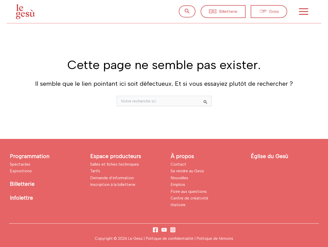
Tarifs (95, 170)
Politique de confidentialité (170, 238)
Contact (178, 164)
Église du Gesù (269, 156)
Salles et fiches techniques (114, 164)
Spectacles (20, 164)
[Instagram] (173, 230)
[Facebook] (155, 230)
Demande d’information (112, 177)
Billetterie (22, 184)
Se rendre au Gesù (187, 170)
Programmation (29, 156)
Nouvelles (179, 177)
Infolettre (21, 198)
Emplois (178, 184)
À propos (182, 156)
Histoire (178, 204)
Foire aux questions (189, 191)
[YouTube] (164, 230)
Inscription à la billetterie (112, 184)
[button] (187, 11)
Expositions (21, 170)
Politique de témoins (215, 238)
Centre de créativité (189, 198)
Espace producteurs (115, 156)
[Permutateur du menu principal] (303, 11)
